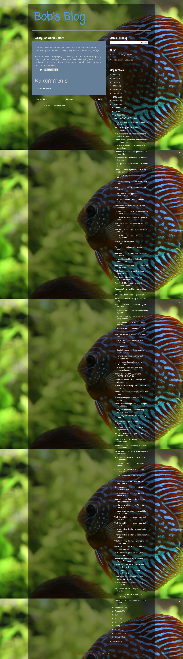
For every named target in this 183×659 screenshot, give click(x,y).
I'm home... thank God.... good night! (129, 295)
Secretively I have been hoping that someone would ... (129, 284)
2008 (115, 89)
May (117, 622)
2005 (115, 101)
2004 (115, 104)
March (118, 630)
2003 (115, 641)
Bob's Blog (59, 17)
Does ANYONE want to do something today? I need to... (130, 290)
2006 (115, 97)
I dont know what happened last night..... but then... (127, 194)
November (119, 111)
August (118, 611)
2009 (115, 86)
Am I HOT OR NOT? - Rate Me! (127, 118)
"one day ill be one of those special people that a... (129, 494)
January (118, 637)
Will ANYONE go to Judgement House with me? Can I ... (130, 434)
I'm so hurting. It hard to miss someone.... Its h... (126, 129)
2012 (115, 75)
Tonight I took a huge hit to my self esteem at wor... (128, 357)
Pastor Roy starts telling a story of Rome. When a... (128, 560)
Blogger (106, 653)
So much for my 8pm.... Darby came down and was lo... (129, 500)
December (119, 108)
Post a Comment (45, 88)
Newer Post (41, 99)
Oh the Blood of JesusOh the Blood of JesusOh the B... (130, 566)
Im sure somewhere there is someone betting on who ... (130, 135)
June (117, 618)
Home (69, 99)
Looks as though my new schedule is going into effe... (129, 317)
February (119, 633)
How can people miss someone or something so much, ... (128, 488)
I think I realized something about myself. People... (128, 363)
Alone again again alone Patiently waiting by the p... (128, 578)
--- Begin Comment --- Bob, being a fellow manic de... (129, 351)
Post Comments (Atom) (56, 105)
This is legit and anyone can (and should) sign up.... (128, 369)
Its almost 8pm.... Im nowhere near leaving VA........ (129, 176)
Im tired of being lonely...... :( (126, 346)
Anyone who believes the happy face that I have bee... (129, 206)
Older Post (97, 99)
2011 (115, 78)
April (117, 626)
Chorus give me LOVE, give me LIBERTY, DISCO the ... (127, 375)
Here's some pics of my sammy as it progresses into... (129, 428)
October (118, 115)
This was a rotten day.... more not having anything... (128, 278)
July (117, 615)
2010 (115, 82)
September (120, 607)
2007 (115, 93)
